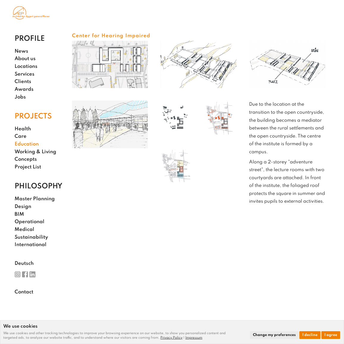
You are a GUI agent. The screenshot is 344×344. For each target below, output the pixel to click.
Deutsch (24, 263)
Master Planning (35, 198)
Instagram (18, 274)
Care (20, 136)
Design (23, 206)
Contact (24, 292)
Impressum (193, 338)
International (30, 244)
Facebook (25, 274)
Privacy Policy (171, 338)
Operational (29, 221)
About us (25, 58)
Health (23, 129)
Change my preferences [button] (274, 335)
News (21, 51)
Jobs (20, 97)
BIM (19, 214)
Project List (28, 167)
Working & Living (35, 151)
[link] (172, 338)
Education (27, 144)
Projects (33, 116)
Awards (24, 89)
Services (25, 74)
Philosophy (38, 186)
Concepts (26, 159)
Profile (30, 39)
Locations (26, 66)
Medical (24, 229)
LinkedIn (32, 274)
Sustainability (31, 237)
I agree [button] (330, 335)
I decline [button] (310, 335)
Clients (23, 81)
